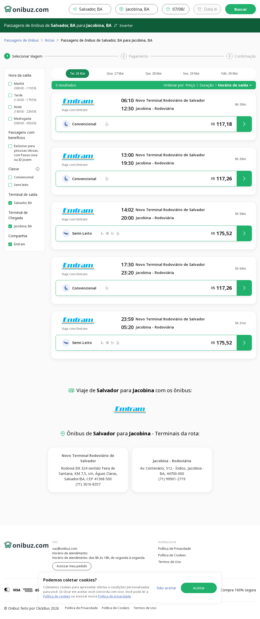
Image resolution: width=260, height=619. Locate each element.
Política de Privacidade (174, 548)
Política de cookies (56, 596)
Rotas (50, 40)
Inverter (123, 25)
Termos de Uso (169, 562)
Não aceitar (166, 588)
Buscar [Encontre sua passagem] (240, 9)
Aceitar (199, 588)
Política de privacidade (114, 596)
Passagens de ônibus (21, 40)
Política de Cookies (172, 555)
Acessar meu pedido (72, 566)
